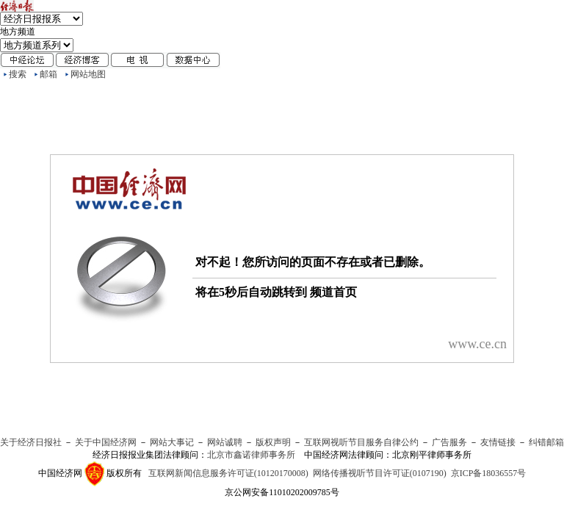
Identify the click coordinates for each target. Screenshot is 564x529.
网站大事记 (172, 442)
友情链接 (498, 442)
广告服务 (449, 442)
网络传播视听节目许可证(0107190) (379, 473)
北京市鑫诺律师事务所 (251, 455)
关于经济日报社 (31, 442)
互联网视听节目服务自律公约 (361, 442)
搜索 (17, 74)
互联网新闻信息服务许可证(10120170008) (228, 473)
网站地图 (88, 74)
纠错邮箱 (546, 442)
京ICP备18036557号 (489, 473)
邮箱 (48, 74)
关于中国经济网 (106, 442)
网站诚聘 (224, 442)
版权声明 (273, 442)
